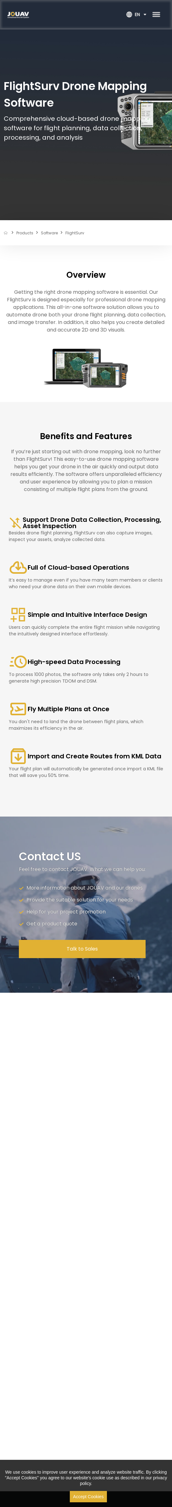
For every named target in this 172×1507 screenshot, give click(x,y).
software (49, 233)
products (24, 233)
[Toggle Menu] (156, 14)
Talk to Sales (82, 948)
